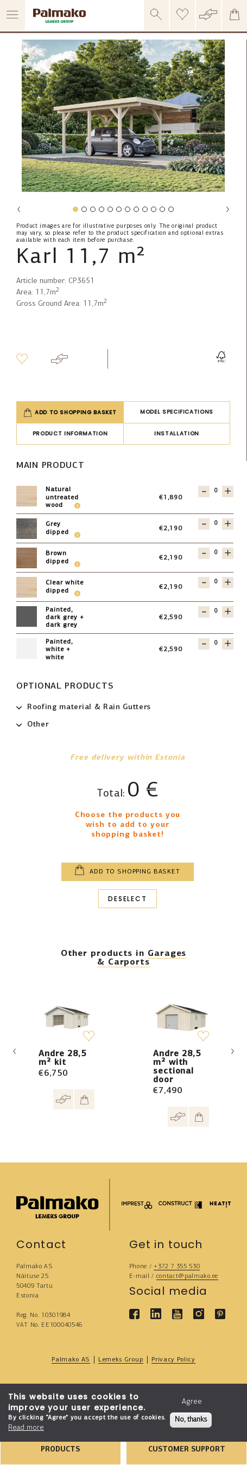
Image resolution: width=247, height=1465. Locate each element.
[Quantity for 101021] (215, 490)
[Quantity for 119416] (215, 643)
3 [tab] (92, 212)
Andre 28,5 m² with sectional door (177, 1067)
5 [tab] (109, 212)
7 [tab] (127, 212)
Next (227, 209)
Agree (192, 1402)
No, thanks (191, 1420)
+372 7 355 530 (177, 1266)
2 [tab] (83, 212)
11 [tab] (163, 212)
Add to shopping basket (70, 412)
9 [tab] (144, 212)
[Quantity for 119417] (215, 611)
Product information (70, 433)
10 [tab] (154, 212)
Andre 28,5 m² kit (62, 1058)
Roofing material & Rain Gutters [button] (89, 707)
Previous (19, 209)
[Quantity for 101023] (215, 582)
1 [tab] (75, 212)
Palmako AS (71, 1360)
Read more (26, 1428)
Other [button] (37, 725)
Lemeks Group (120, 1360)
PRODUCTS (60, 1449)
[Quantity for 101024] (215, 523)
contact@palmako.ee (187, 1276)
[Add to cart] (84, 1099)
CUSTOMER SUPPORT (186, 1449)
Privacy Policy (173, 1360)
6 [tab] (118, 212)
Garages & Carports (141, 958)
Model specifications (176, 412)
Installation (176, 433)
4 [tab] (101, 212)
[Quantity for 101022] (215, 552)
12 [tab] (172, 212)
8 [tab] (135, 212)
